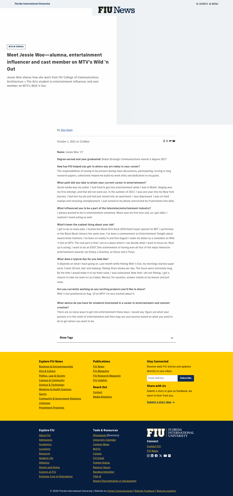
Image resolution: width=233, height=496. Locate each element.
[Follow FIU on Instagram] (149, 456)
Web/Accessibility (166, 491)
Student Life (46, 458)
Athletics (44, 463)
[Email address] (162, 378)
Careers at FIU (47, 472)
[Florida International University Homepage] (32, 4)
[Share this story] (169, 141)
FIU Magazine (101, 371)
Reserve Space (101, 467)
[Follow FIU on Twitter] (161, 456)
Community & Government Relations (60, 399)
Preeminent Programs (51, 408)
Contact (97, 392)
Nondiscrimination (103, 472)
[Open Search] (202, 4)
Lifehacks (44, 403)
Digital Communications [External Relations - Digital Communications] (120, 491)
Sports (43, 394)
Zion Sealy (67, 130)
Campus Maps (101, 444)
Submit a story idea (159, 402)
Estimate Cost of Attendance (56, 476)
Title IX (97, 476)
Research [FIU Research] (44, 454)
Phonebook (99, 435)
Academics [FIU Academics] (45, 444)
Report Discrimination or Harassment (114, 481)
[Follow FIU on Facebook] (157, 456)
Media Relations (102, 397)
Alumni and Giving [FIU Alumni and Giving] (49, 467)
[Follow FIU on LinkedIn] (153, 456)
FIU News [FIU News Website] (152, 451)
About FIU (45, 435)
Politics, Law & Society (52, 376)
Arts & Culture (16, 47)
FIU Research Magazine (107, 376)
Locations (44, 449)
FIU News (98, 367)
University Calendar (104, 440)
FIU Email (98, 458)
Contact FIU (154, 446)
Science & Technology (51, 385)
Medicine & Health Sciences (55, 389)
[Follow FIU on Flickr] (170, 456)
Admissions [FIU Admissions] (45, 440)
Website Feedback (145, 491)
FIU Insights (100, 380)
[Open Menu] (213, 4)
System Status (101, 463)
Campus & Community (52, 380)
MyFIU (96, 449)
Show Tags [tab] (66, 338)
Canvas (97, 454)
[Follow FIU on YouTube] (165, 456)
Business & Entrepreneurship (56, 367)
